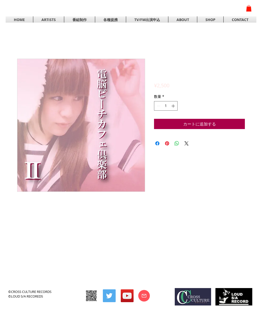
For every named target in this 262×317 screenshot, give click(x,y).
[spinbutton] (165, 105)
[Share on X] (186, 143)
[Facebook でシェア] (157, 143)
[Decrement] (158, 105)
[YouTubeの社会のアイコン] (127, 295)
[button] (249, 8)
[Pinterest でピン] (167, 143)
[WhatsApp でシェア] (177, 143)
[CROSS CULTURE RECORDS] (91, 295)
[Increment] (173, 105)
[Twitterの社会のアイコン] (109, 295)
